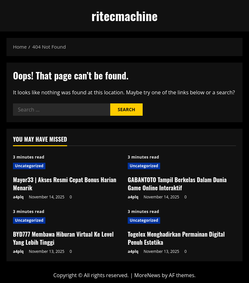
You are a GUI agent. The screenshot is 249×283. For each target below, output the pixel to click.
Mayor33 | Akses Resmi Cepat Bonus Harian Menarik (64, 183)
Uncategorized (29, 166)
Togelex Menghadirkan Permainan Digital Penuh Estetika (176, 238)
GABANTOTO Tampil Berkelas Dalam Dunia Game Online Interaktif (177, 183)
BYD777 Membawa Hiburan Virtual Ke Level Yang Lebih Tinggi (63, 238)
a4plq (18, 197)
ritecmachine (124, 15)
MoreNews (147, 275)
